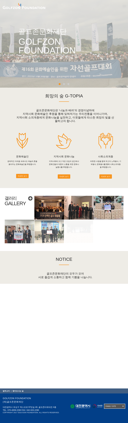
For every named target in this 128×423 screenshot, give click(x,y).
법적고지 (6, 391)
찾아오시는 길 (18, 391)
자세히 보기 (22, 176)
